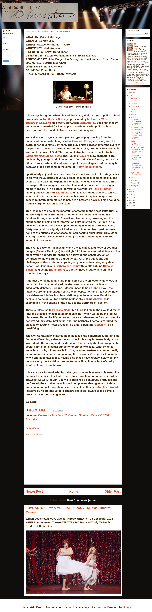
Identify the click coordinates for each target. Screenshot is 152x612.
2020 (131, 194)
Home (73, 491)
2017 (131, 203)
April (132, 177)
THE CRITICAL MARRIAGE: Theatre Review (136, 163)
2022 (131, 189)
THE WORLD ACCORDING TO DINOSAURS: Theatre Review (137, 122)
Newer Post (34, 491)
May (132, 117)
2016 (131, 205)
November (134, 101)
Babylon (100, 324)
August (133, 109)
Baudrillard (62, 192)
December (134, 98)
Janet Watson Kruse (78, 141)
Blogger (128, 607)
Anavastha (100, 299)
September (134, 106)
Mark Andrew (88, 122)
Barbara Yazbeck (66, 266)
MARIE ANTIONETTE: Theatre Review (136, 143)
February (134, 183)
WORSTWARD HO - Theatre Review (137, 128)
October (133, 103)
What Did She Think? (21, 7)
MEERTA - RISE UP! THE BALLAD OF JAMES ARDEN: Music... (137, 150)
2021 (131, 192)
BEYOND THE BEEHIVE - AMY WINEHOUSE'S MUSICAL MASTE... (136, 135)
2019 (131, 197)
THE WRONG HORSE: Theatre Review (137, 157)
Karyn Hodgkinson (88, 166)
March (133, 180)
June (132, 114)
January (133, 186)
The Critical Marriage (56, 119)
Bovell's (84, 155)
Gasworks (45, 122)
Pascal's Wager (61, 309)
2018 (131, 200)
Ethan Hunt (57, 269)
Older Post (113, 491)
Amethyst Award (107, 387)
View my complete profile (135, 83)
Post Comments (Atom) (82, 500)
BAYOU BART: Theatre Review (136, 173)
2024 (131, 93)
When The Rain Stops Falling (44, 155)
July (132, 112)
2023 (131, 95)
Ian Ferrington (102, 188)
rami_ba (101, 607)
